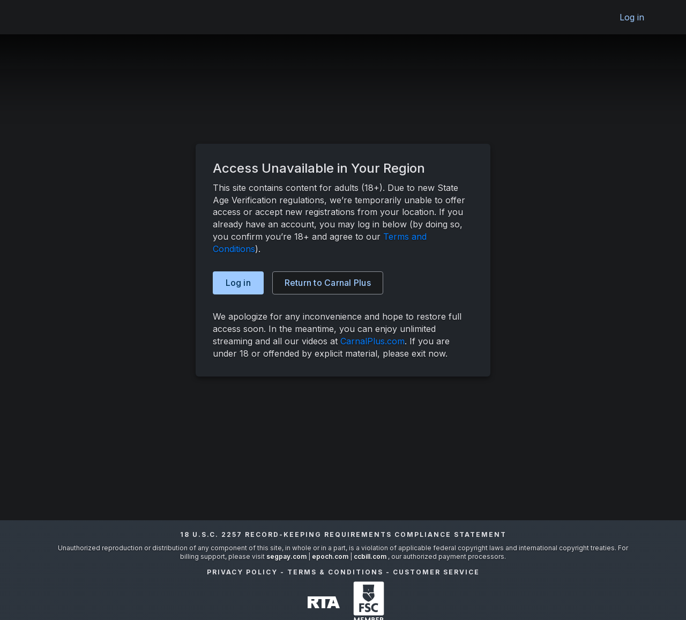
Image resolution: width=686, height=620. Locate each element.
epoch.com (330, 556)
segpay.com (287, 556)
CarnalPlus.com (372, 341)
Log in (632, 17)
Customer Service (436, 572)
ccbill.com (370, 556)
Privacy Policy (242, 572)
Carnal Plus (328, 282)
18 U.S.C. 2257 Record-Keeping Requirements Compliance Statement (343, 534)
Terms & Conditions (335, 572)
